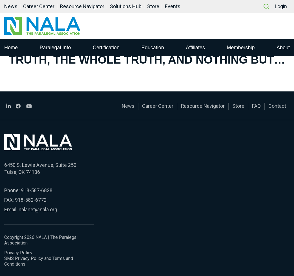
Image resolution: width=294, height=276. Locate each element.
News (10, 6)
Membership (241, 47)
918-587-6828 (36, 190)
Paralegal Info (55, 47)
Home (11, 47)
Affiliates (195, 47)
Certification (106, 47)
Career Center (38, 6)
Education (153, 47)
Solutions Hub (126, 6)
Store (153, 6)
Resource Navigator (82, 6)
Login (281, 6)
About (283, 47)
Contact (277, 106)
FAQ (256, 106)
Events (172, 6)
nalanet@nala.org (38, 209)
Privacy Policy (18, 252)
